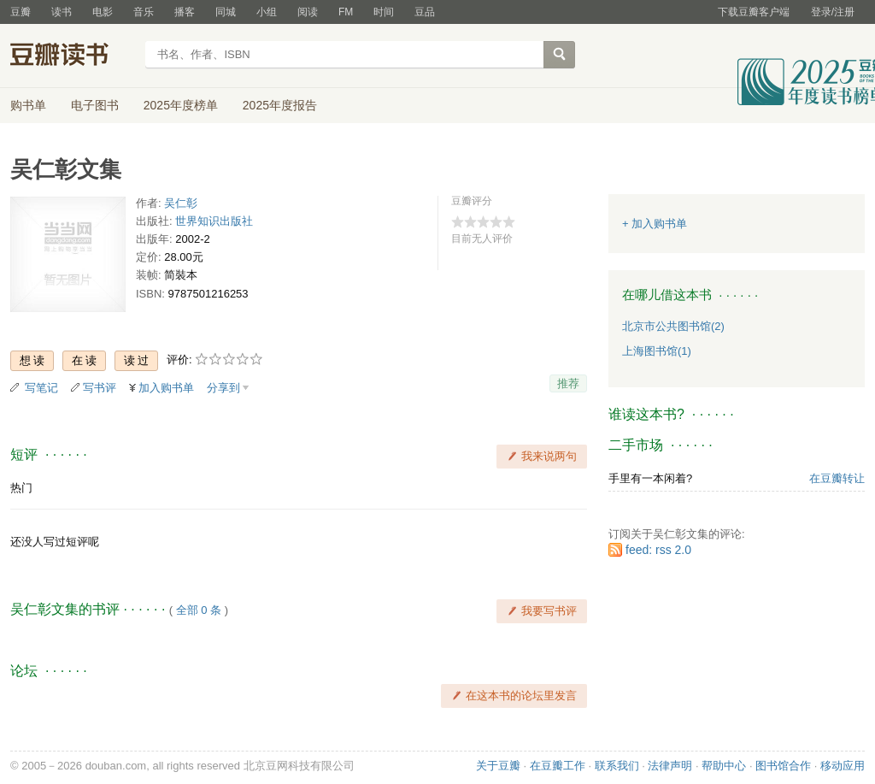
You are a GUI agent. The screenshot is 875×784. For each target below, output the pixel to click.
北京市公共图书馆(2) (673, 326)
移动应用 (842, 765)
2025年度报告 (280, 105)
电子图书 (95, 105)
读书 (61, 12)
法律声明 (670, 765)
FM (345, 12)
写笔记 (41, 387)
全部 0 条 (198, 610)
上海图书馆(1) (656, 351)
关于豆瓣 (498, 765)
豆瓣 (20, 12)
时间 (383, 12)
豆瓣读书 (72, 56)
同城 (225, 12)
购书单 (28, 105)
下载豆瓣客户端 (754, 12)
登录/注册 (832, 12)
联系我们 (617, 765)
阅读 (307, 12)
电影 (102, 12)
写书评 (99, 387)
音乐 (143, 12)
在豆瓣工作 (557, 765)
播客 (184, 12)
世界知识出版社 (214, 221)
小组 (266, 12)
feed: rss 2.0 (658, 550)
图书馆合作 (783, 765)
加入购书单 (166, 387)
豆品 (424, 12)
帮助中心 (724, 765)
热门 (21, 487)
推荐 (568, 383)
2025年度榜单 (181, 105)
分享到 (223, 387)
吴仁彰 (180, 203)
